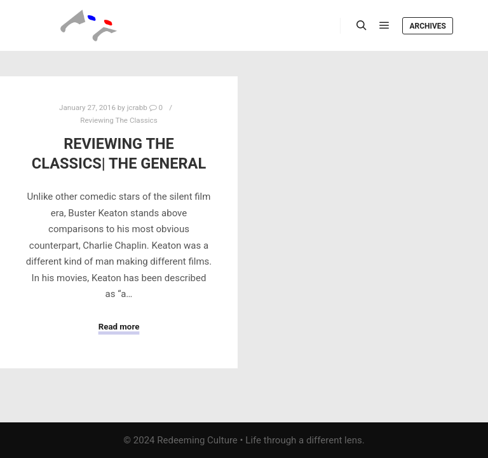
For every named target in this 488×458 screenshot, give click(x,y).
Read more (119, 326)
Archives (427, 26)
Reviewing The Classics (118, 120)
